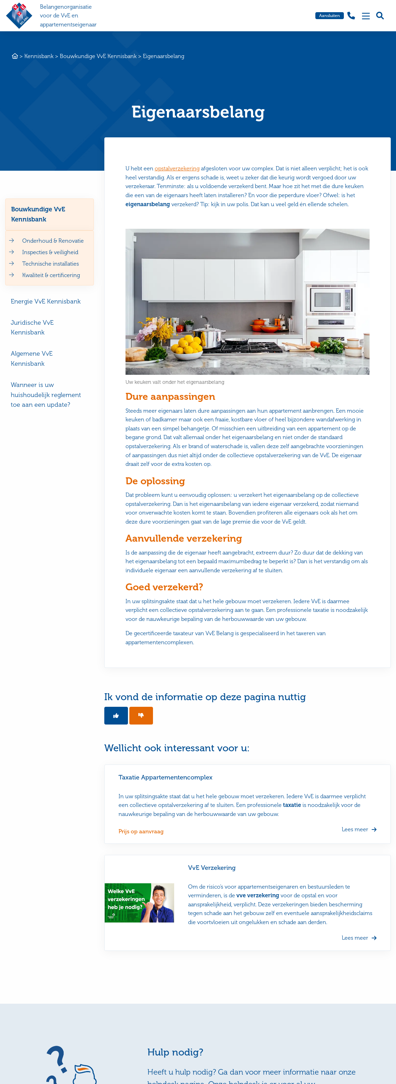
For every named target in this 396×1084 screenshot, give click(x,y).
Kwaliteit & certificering (51, 275)
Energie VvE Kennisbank (46, 301)
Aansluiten (329, 15)
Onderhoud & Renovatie (53, 240)
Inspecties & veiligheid (50, 252)
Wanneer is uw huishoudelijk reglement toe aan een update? (46, 395)
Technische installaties (50, 263)
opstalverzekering (177, 168)
